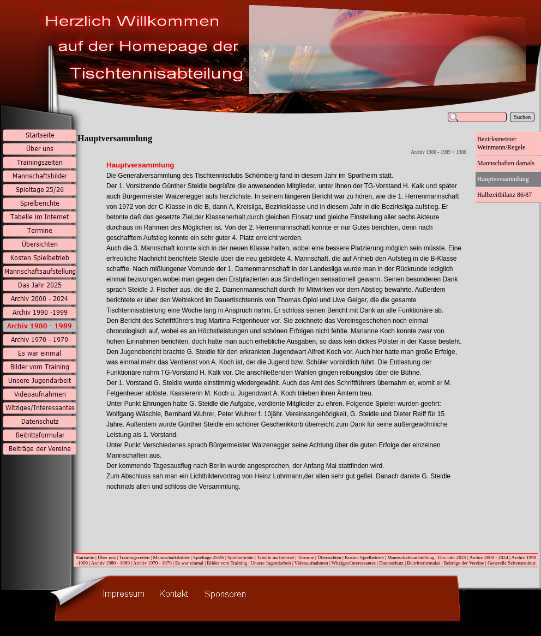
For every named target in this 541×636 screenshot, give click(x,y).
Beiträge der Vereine (463, 563)
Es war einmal (189, 563)
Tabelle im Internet (275, 557)
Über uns (107, 557)
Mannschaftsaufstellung (410, 557)
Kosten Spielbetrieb (364, 557)
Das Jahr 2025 (452, 557)
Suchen (522, 117)
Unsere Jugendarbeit (271, 563)
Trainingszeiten (134, 557)
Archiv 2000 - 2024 (489, 557)
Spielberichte (240, 557)
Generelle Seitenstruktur (512, 563)
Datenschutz (391, 563)
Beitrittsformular (423, 563)
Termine (306, 557)
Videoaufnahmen (311, 563)
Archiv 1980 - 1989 (110, 563)
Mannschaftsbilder (171, 557)
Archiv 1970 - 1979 (152, 563)
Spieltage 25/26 (208, 557)
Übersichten (329, 557)
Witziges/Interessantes (354, 563)
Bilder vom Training (227, 563)
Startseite (85, 557)
